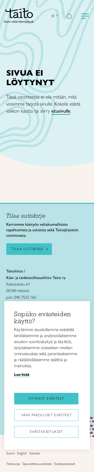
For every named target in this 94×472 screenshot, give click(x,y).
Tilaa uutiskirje (27, 249)
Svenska (34, 453)
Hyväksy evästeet (46, 398)
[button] (69, 17)
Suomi (10, 453)
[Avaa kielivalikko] (56, 16)
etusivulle (60, 111)
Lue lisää (21, 374)
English (22, 453)
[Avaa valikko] (85, 16)
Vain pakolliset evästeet (46, 415)
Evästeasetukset (46, 432)
